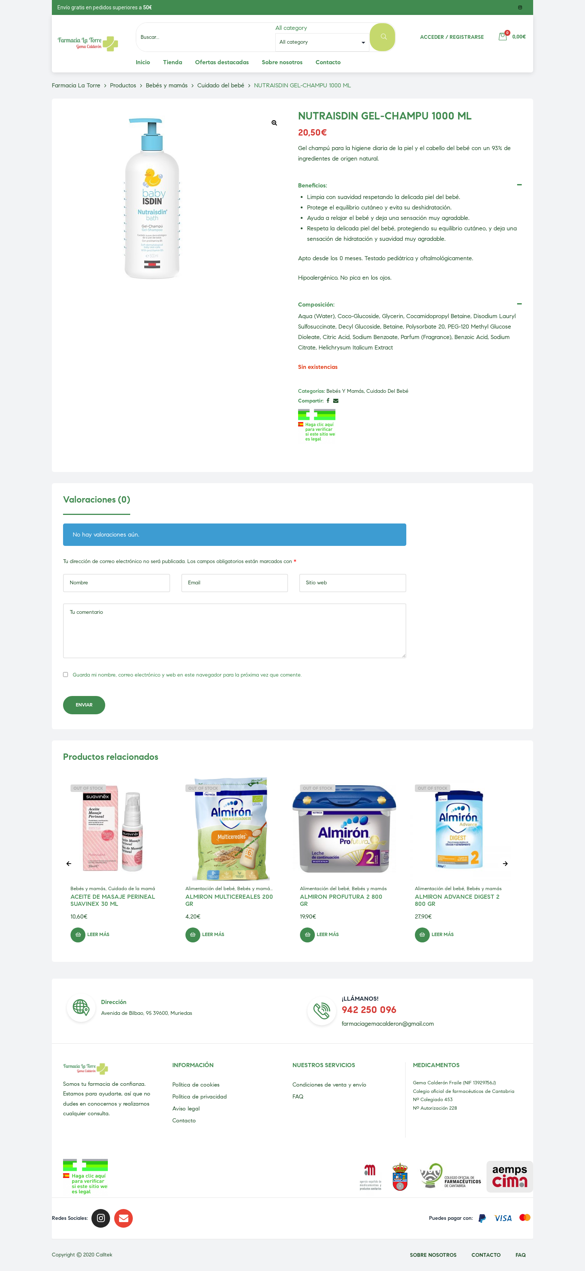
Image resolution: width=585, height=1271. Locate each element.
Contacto (184, 1120)
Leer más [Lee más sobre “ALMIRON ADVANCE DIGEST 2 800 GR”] (443, 935)
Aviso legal (186, 1108)
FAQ (297, 1096)
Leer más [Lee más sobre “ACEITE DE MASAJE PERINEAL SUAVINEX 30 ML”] (98, 935)
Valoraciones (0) (96, 499)
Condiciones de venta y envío (329, 1084)
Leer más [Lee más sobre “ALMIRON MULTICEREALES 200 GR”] (213, 935)
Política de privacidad (199, 1096)
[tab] (96, 504)
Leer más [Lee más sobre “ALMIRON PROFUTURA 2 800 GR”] (328, 935)
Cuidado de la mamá (131, 889)
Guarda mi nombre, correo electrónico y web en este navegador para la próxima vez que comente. (187, 675)
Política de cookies (195, 1084)
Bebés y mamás (345, 391)
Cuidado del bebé (387, 391)
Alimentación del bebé (210, 889)
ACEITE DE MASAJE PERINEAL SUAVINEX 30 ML (113, 900)
